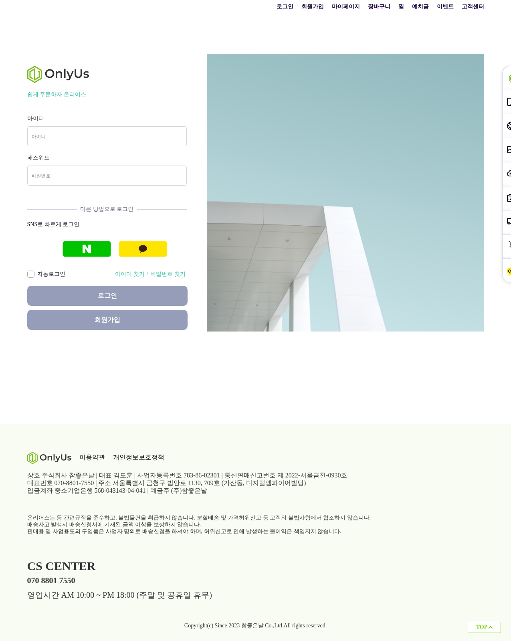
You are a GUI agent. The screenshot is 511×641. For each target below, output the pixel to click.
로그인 (285, 7)
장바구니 (379, 7)
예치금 (420, 7)
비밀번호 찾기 (168, 274)
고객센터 (473, 7)
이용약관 (92, 457)
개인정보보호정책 (138, 457)
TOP (484, 627)
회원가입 (312, 7)
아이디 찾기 (130, 274)
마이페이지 (346, 7)
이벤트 (445, 7)
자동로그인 (49, 274)
